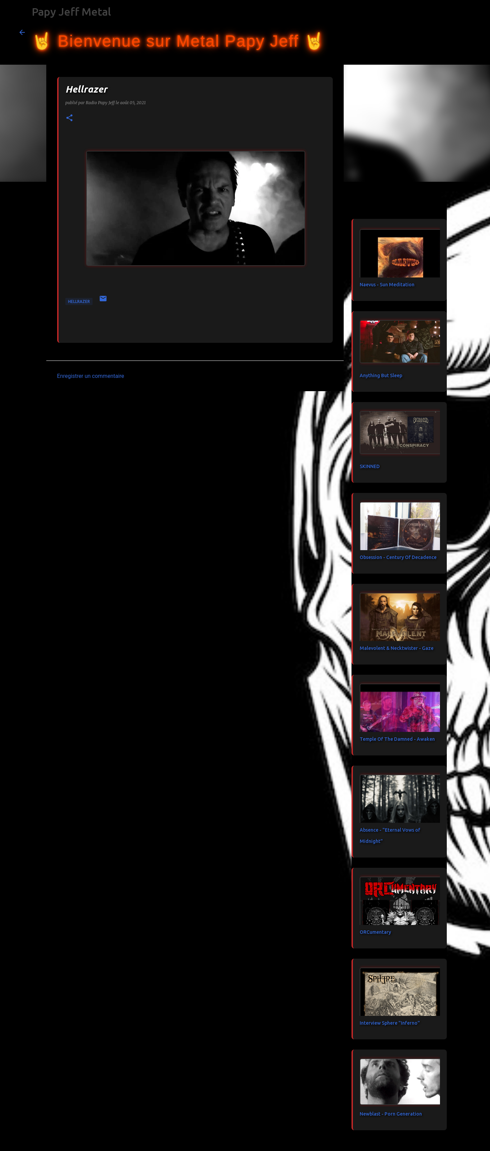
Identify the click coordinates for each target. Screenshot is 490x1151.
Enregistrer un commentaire (90, 376)
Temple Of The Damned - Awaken (397, 739)
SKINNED (370, 466)
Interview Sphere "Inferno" (390, 1023)
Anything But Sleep (381, 375)
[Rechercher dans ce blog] (436, 32)
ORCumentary (375, 932)
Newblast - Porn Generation (391, 1114)
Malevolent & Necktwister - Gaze (397, 648)
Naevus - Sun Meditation (387, 284)
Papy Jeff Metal (71, 11)
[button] (69, 118)
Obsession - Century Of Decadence (398, 557)
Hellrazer (79, 301)
